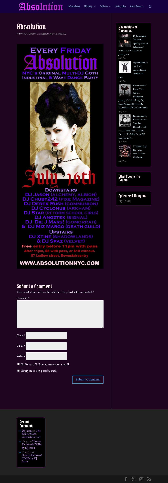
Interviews (74, 6)
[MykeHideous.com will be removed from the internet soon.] (125, 68)
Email (21, 346)
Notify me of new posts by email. (39, 371)
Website (21, 356)
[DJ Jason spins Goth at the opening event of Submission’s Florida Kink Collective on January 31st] (125, 41)
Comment (23, 298)
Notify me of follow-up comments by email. (45, 364)
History (88, 6)
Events (45, 33)
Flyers (52, 33)
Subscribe (120, 6)
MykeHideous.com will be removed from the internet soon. (133, 70)
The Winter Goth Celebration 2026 (31, 434)
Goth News (135, 6)
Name (21, 335)
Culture (104, 6)
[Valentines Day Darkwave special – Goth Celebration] (125, 151)
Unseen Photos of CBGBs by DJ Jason (32, 444)
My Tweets (125, 201)
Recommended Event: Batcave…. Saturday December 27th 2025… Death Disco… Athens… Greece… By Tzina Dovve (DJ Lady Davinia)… (133, 127)
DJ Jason (23, 33)
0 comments (61, 33)
